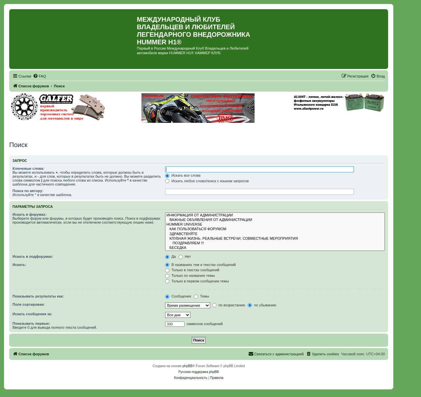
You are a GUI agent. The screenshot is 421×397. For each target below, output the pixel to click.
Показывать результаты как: (38, 296)
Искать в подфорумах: (32, 256)
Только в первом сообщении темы (197, 281)
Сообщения (178, 296)
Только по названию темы (190, 275)
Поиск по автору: (27, 191)
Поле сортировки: (28, 304)
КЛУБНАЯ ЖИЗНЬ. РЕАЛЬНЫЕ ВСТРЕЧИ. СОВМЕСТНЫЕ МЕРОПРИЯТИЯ (275, 238)
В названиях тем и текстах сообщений (200, 265)
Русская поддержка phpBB (198, 372)
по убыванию (262, 305)
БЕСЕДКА (275, 248)
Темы (201, 296)
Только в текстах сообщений (192, 270)
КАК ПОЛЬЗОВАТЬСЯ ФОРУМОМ (275, 229)
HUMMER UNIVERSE (275, 224)
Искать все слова (183, 175)
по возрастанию (228, 305)
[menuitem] (39, 76)
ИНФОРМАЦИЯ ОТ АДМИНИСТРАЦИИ (275, 215)
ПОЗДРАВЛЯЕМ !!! (275, 243)
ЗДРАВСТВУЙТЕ (275, 234)
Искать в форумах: (29, 214)
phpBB (187, 366)
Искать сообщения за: (32, 314)
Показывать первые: (31, 323)
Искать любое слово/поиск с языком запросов (207, 181)
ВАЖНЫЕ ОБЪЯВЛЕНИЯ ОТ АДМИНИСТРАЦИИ (275, 220)
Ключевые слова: (28, 168)
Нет (185, 256)
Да (170, 256)
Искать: (19, 265)
